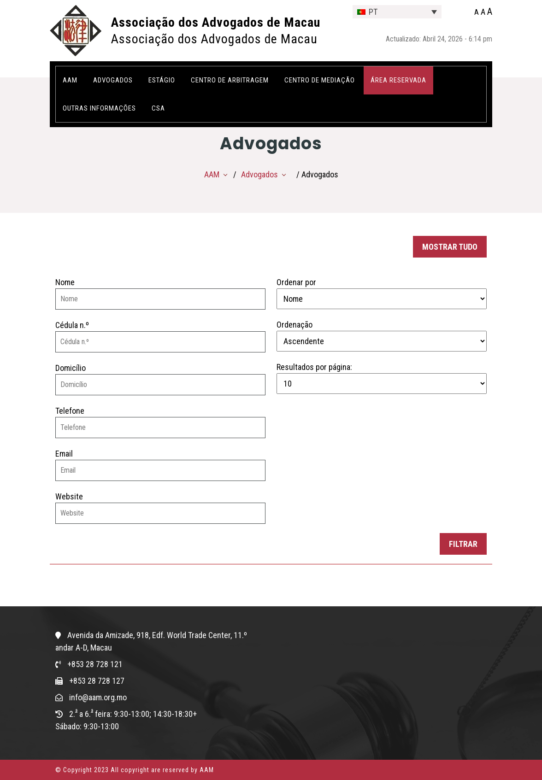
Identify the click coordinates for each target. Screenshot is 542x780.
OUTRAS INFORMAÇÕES (99, 108)
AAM (70, 80)
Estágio (161, 80)
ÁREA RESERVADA (398, 80)
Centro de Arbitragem (230, 80)
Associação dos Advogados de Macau (215, 22)
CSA (158, 108)
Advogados (113, 80)
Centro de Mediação (319, 80)
